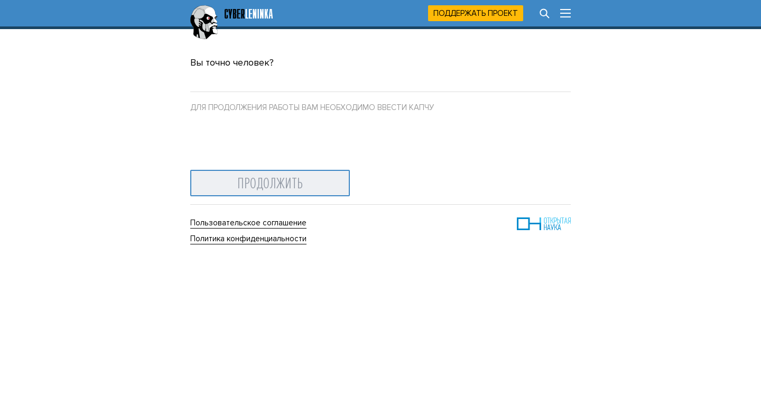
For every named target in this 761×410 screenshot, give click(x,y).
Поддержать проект (475, 13)
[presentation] (270, 138)
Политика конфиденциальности (248, 238)
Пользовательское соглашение (248, 222)
